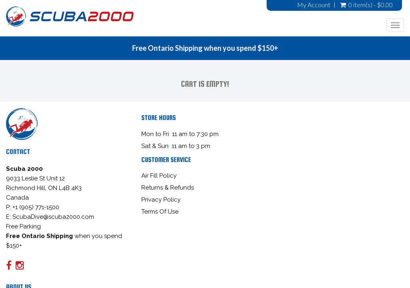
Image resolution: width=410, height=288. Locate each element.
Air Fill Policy (159, 175)
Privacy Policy (161, 199)
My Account (313, 5)
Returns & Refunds (167, 187)
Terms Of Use (160, 211)
